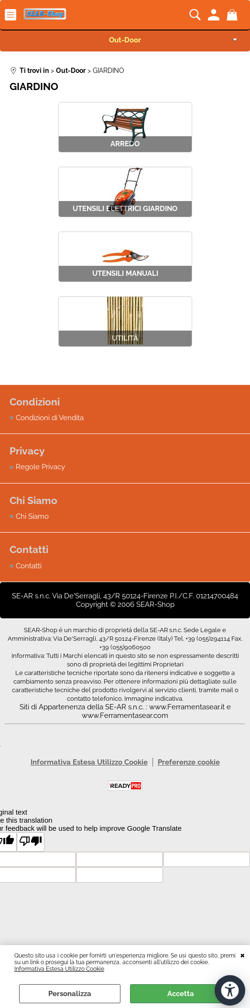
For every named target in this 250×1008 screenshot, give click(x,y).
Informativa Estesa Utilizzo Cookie (59, 969)
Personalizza (69, 993)
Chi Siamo (32, 516)
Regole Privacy (40, 467)
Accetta (180, 993)
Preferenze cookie (189, 762)
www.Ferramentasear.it (187, 707)
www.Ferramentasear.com (125, 715)
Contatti (29, 566)
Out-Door (125, 40)
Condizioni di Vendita (50, 417)
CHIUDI (242, 954)
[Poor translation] (30, 842)
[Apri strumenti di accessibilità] (230, 990)
